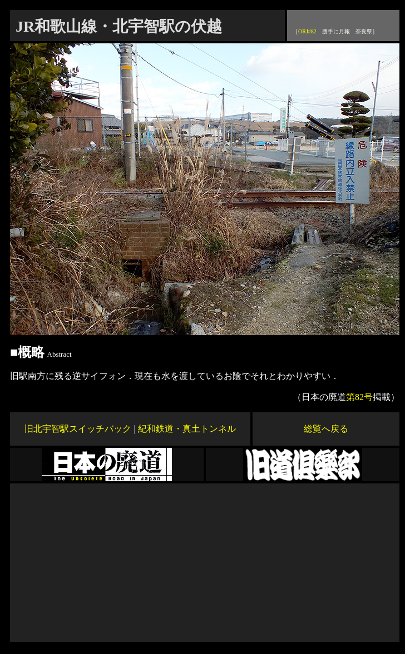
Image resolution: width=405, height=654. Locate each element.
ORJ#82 (307, 31)
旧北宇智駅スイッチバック (77, 428)
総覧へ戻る (326, 428)
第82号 (359, 397)
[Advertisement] (204, 561)
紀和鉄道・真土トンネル (187, 428)
